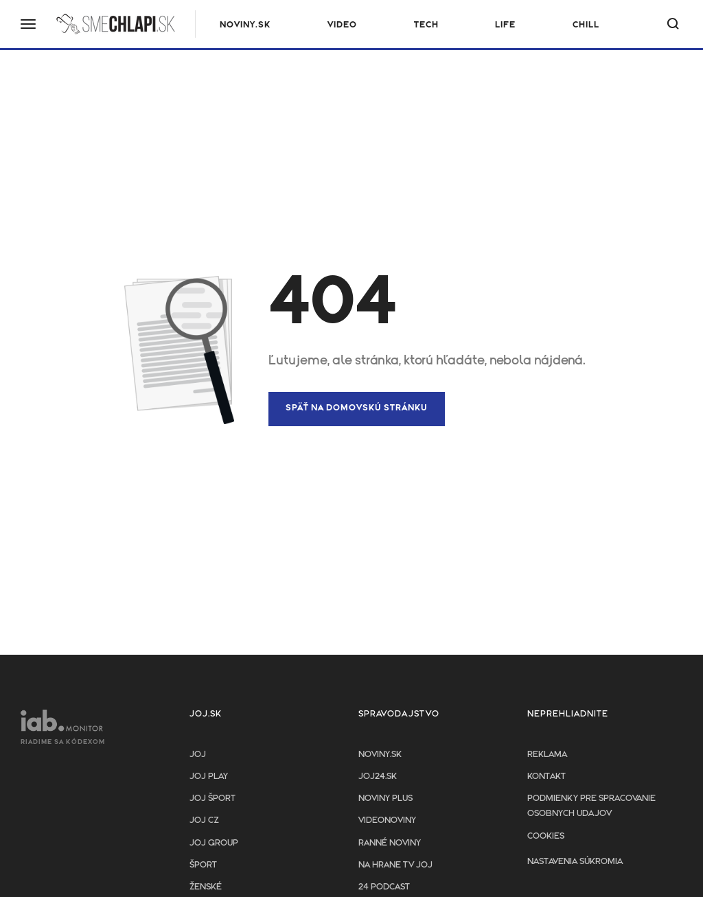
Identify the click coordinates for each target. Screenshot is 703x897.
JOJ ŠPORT (212, 798)
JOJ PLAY (208, 776)
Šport (203, 865)
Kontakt (546, 776)
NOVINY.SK (245, 25)
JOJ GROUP (213, 843)
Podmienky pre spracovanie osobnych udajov (591, 806)
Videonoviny (387, 820)
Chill (586, 25)
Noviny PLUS (385, 798)
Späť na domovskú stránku (357, 408)
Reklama (547, 754)
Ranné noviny (389, 843)
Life (505, 25)
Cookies (545, 836)
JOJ (197, 754)
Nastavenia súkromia (575, 861)
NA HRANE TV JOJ (395, 865)
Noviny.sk (380, 754)
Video (342, 25)
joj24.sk (377, 776)
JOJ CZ (204, 820)
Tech (426, 25)
